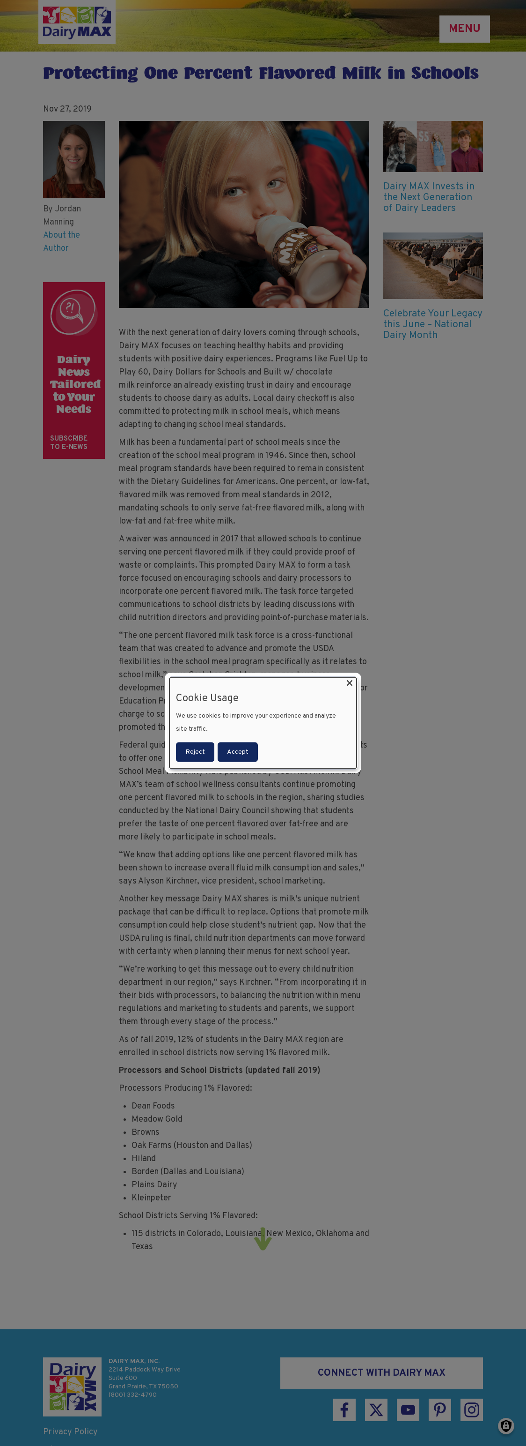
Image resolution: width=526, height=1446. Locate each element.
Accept (237, 752)
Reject (195, 752)
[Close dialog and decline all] (350, 683)
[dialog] (263, 723)
